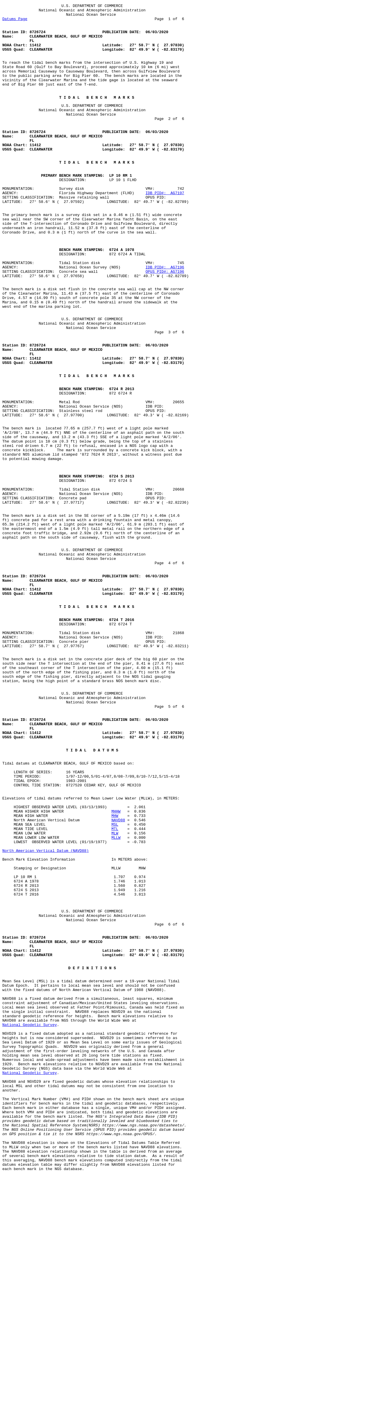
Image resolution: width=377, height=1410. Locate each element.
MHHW (115, 970)
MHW (114, 975)
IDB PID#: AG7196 (164, 319)
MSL (114, 985)
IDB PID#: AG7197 (164, 230)
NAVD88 (118, 980)
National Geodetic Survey (29, 1225)
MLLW (115, 1001)
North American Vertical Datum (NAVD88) (45, 1017)
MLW (114, 996)
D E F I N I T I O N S (92, 1157)
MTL (114, 991)
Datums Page (14, 22)
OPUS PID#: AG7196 (164, 324)
